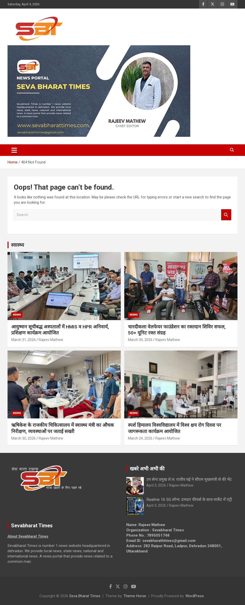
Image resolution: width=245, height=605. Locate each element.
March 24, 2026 (140, 438)
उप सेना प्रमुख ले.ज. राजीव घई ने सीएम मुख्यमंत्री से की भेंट (189, 479)
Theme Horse (135, 596)
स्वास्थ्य (17, 245)
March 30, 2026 (140, 340)
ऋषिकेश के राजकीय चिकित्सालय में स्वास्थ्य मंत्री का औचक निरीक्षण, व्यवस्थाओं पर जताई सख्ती (62, 428)
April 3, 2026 (156, 485)
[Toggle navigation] (14, 150)
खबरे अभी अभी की (147, 469)
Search (226, 215)
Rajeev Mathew (51, 340)
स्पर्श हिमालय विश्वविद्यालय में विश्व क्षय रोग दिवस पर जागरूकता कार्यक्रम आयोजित (174, 428)
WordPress (195, 596)
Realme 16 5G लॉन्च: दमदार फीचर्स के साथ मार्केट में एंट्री (189, 499)
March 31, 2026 (23, 340)
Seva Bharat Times (84, 596)
